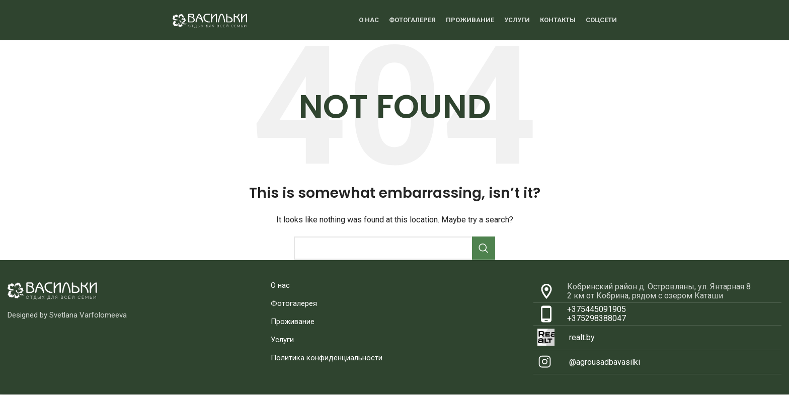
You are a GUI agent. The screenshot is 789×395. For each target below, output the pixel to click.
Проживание (292, 321)
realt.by (582, 337)
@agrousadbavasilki (604, 362)
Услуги (282, 339)
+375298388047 (596, 318)
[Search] (394, 248)
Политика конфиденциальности (326, 357)
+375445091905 (596, 309)
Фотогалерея (294, 303)
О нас (280, 285)
